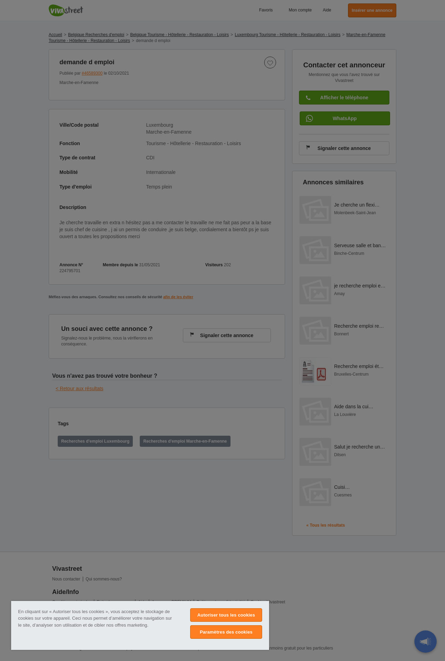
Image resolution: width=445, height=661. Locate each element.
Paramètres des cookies (226, 632)
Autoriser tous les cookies (226, 615)
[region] (140, 625)
